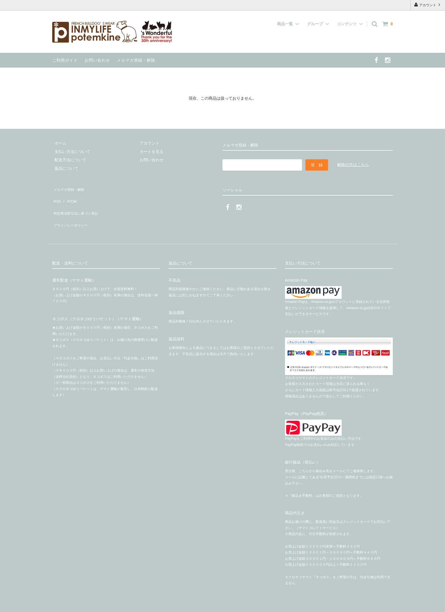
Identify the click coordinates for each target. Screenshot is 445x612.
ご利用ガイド (65, 60)
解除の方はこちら (353, 164)
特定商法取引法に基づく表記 (78, 204)
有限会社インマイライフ (97, 605)
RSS (56, 196)
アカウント (428, 4)
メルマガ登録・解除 (136, 60)
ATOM (69, 196)
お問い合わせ (97, 60)
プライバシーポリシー (72, 213)
